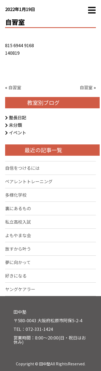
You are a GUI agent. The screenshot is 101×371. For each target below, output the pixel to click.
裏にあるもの (18, 208)
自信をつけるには (22, 168)
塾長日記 (17, 117)
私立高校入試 (18, 222)
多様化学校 (16, 195)
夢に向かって (18, 262)
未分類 (15, 125)
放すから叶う (18, 248)
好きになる (16, 275)
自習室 (14, 87)
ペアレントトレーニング (29, 181)
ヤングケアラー (20, 289)
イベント (17, 132)
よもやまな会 (18, 235)
